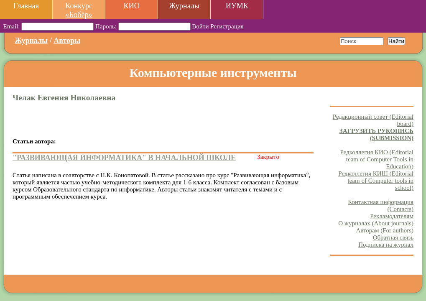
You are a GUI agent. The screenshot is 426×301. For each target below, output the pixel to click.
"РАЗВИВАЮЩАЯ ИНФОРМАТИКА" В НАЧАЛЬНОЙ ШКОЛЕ (124, 157)
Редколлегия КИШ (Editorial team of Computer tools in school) (375, 180)
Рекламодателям (391, 216)
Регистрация (227, 26)
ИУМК (237, 6)
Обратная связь (393, 237)
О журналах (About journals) (375, 223)
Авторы (67, 40)
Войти (200, 26)
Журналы (31, 40)
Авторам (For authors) (384, 230)
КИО (131, 6)
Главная (26, 6)
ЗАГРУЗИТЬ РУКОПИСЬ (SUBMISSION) (376, 134)
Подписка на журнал (385, 244)
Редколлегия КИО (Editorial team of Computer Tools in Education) (376, 159)
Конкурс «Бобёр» (78, 10)
